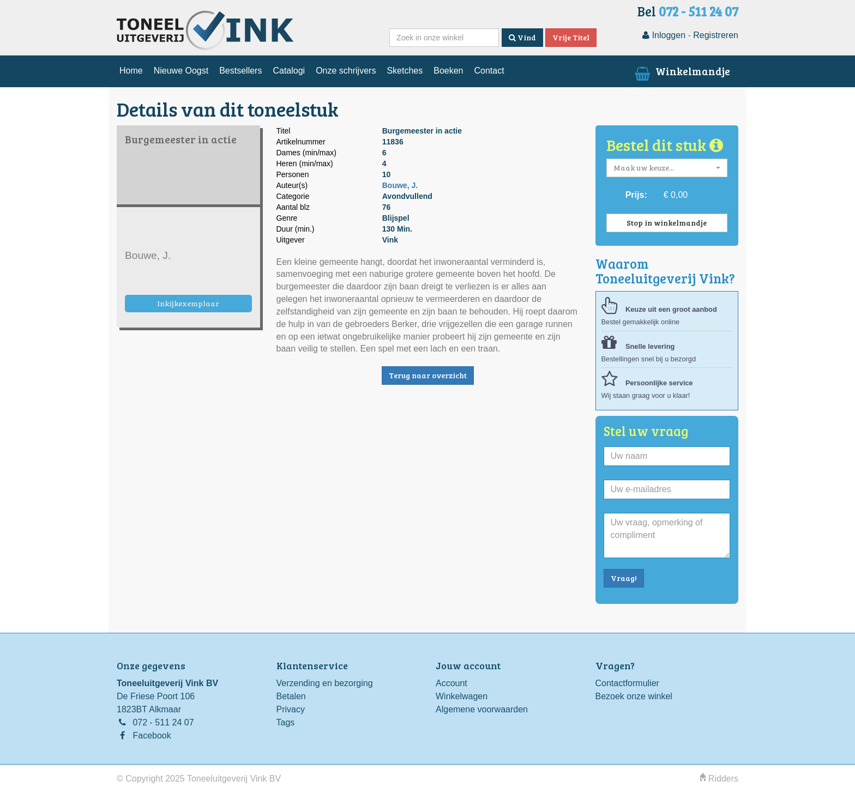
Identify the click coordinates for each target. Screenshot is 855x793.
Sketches (405, 70)
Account (451, 683)
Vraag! (624, 578)
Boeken (448, 70)
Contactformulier (627, 683)
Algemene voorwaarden (482, 709)
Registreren (715, 35)
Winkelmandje (681, 71)
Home (131, 70)
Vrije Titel (570, 37)
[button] (667, 168)
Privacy (290, 709)
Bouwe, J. (400, 185)
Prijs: (636, 194)
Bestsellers (240, 70)
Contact (489, 70)
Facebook (152, 735)
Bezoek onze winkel (633, 696)
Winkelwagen (461, 696)
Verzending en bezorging (324, 683)
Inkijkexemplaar (188, 303)
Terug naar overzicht (428, 375)
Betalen (291, 696)
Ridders (719, 778)
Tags (285, 722)
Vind (522, 37)
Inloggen (663, 35)
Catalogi (289, 70)
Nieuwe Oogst (181, 70)
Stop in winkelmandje (667, 222)
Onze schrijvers (346, 70)
